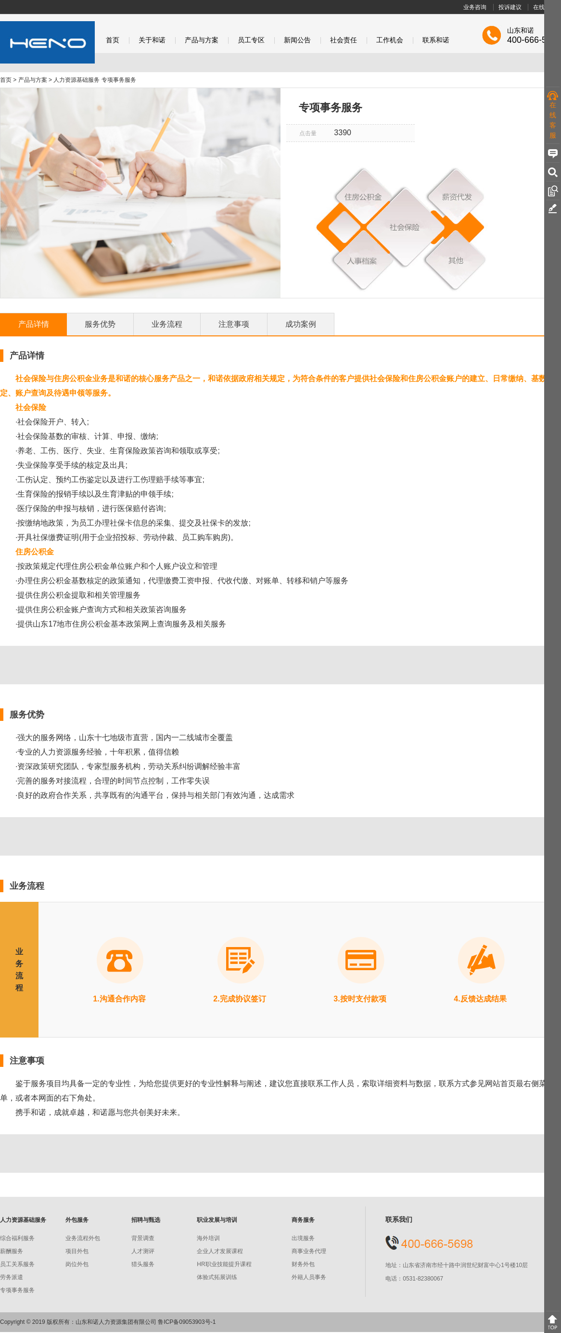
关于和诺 (152, 40)
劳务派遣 (11, 1277)
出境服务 (303, 1238)
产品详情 (33, 324)
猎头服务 (142, 1264)
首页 (112, 40)
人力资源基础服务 (76, 80)
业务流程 (167, 324)
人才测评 (142, 1251)
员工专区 (251, 40)
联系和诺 (435, 40)
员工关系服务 (17, 1264)
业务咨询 (474, 7)
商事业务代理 (309, 1251)
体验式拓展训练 (217, 1277)
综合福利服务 (17, 1238)
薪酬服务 (11, 1251)
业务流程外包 (82, 1238)
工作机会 (389, 40)
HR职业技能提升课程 (224, 1264)
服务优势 (100, 324)
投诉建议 (510, 7)
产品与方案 (201, 40)
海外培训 (208, 1238)
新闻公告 (297, 40)
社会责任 (343, 40)
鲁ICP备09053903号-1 (187, 1322)
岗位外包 (77, 1264)
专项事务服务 (17, 1290)
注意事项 (233, 324)
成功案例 (300, 324)
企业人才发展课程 (220, 1251)
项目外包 (77, 1251)
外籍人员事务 (309, 1277)
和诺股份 (47, 42)
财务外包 (303, 1264)
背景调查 (142, 1238)
